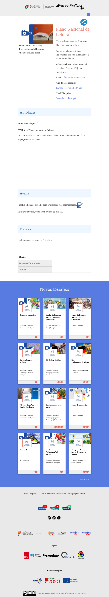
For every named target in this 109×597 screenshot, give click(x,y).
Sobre (26, 493)
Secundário (61, 98)
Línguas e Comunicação (74, 77)
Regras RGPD (35, 493)
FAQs (44, 493)
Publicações (80, 493)
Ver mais (84, 479)
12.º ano (78, 88)
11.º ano (69, 88)
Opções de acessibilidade (56, 493)
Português (72, 98)
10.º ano (59, 88)
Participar (71, 493)
